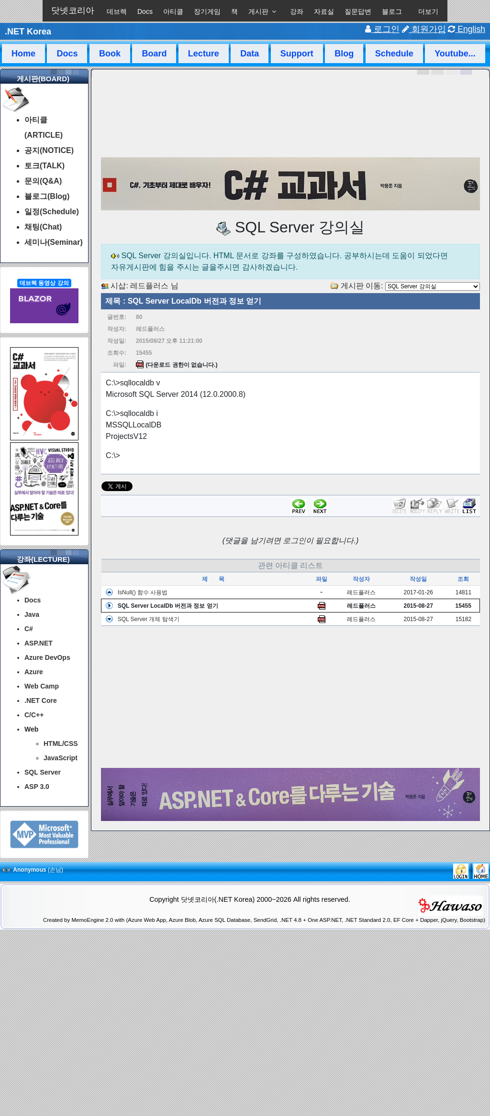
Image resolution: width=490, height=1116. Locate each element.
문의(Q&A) (43, 181)
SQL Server (42, 772)
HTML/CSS (61, 743)
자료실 (324, 11)
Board (154, 53)
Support (296, 53)
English (466, 29)
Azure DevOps (47, 657)
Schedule (394, 53)
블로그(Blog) (46, 196)
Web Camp (41, 686)
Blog (344, 53)
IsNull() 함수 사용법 (143, 592)
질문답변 (358, 11)
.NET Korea (28, 31)
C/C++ (34, 715)
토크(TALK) (44, 166)
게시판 (258, 11)
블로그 (392, 11)
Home (23, 53)
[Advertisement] (290, 697)
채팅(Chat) (43, 227)
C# (28, 629)
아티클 (173, 11)
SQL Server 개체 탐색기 (148, 619)
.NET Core (40, 700)
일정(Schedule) (51, 212)
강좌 (296, 11)
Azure (33, 672)
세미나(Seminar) (53, 242)
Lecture (203, 53)
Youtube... (455, 53)
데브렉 (117, 11)
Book (110, 53)
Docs (145, 11)
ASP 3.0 (36, 786)
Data (249, 53)
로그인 (382, 29)
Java (31, 614)
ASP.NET (38, 643)
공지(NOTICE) (49, 150)
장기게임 (207, 11)
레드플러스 (149, 286)
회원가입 (424, 29)
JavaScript (61, 758)
